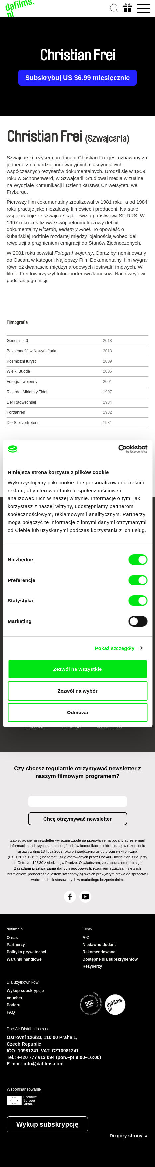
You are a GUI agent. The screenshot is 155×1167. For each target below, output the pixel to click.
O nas (12, 937)
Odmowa (77, 712)
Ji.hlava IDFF (72, 727)
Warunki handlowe (24, 959)
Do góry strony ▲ (129, 1135)
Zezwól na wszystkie (77, 669)
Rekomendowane (99, 952)
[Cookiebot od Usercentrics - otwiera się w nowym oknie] (118, 449)
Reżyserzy (92, 966)
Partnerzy (16, 944)
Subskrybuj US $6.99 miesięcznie (77, 77)
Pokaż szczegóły (115, 648)
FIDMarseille (35, 727)
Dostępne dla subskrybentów (110, 959)
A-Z (86, 937)
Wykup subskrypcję (47, 1124)
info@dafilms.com (44, 1063)
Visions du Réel (109, 727)
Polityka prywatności (26, 952)
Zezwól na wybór (77, 691)
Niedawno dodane (100, 944)
